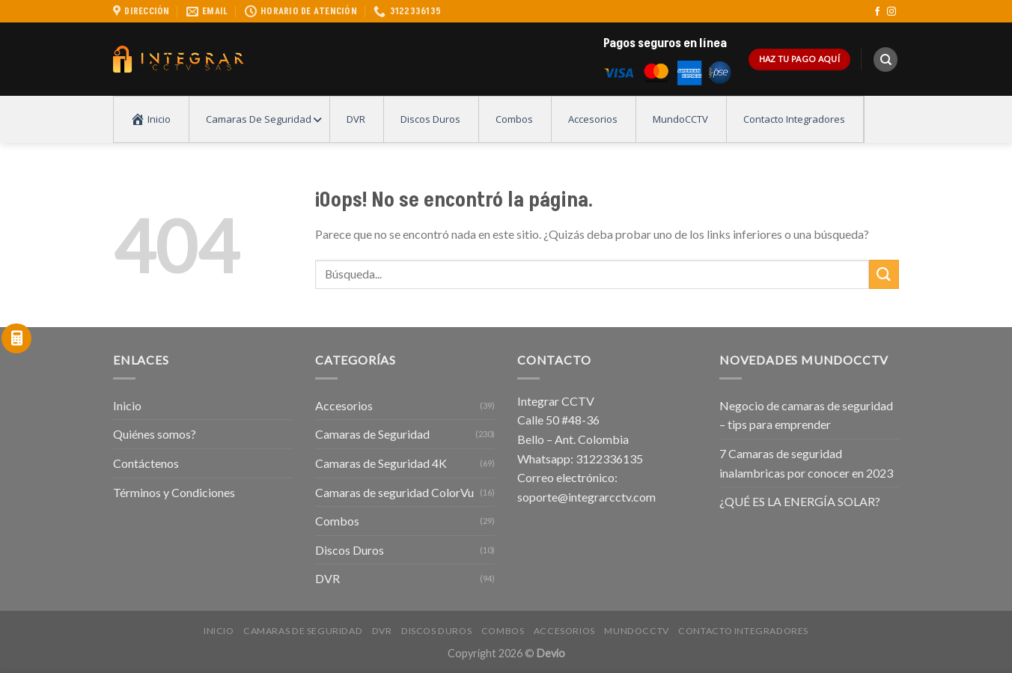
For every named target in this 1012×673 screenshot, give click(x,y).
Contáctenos (146, 463)
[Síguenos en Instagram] (891, 12)
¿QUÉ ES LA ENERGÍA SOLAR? (799, 501)
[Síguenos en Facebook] (877, 12)
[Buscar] (885, 59)
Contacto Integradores (743, 630)
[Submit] (884, 274)
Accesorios (344, 405)
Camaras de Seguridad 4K (381, 463)
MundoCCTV (636, 630)
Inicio (127, 405)
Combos (337, 521)
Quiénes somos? (154, 434)
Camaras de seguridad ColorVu (394, 492)
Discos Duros (349, 550)
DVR (327, 578)
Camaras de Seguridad (372, 434)
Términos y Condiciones (174, 492)
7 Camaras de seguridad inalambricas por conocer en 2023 (806, 463)
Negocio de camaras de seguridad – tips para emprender (806, 415)
